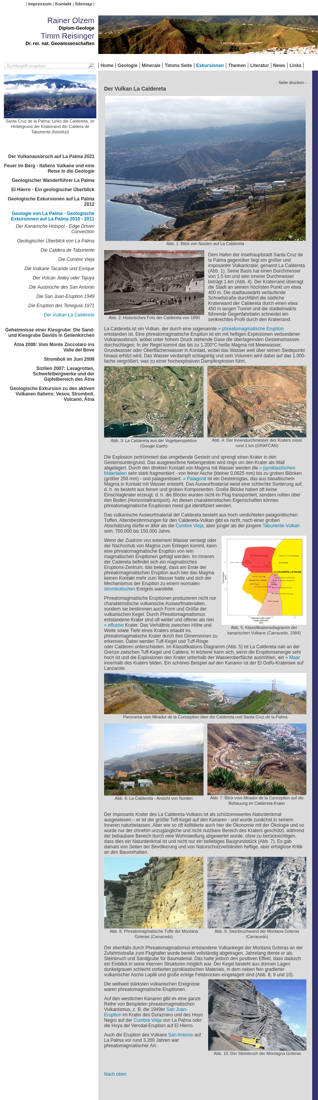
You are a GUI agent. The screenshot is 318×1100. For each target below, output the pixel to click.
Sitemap (83, 4)
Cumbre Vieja (189, 525)
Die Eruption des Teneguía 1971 (61, 305)
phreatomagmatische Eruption (253, 328)
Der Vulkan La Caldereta (69, 315)
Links (295, 65)
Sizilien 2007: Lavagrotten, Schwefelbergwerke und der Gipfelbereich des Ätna (63, 374)
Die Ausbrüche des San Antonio (61, 287)
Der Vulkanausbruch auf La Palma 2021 (51, 156)
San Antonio (180, 1035)
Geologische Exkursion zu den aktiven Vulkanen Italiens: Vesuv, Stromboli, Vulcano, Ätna (52, 394)
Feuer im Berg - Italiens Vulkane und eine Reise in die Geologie (49, 168)
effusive (116, 625)
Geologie (127, 65)
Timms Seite (178, 65)
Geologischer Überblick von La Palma (55, 241)
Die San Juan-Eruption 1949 (65, 296)
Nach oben (115, 1074)
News (279, 65)
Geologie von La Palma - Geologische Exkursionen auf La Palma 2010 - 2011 (52, 216)
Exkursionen (210, 65)
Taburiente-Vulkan (280, 525)
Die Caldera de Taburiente (67, 250)
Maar (294, 657)
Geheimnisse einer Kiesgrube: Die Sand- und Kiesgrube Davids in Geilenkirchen (49, 332)
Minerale (151, 65)
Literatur (259, 65)
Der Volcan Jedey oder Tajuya (63, 278)
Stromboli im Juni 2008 (69, 359)
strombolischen (119, 589)
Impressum (40, 4)
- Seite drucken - (291, 82)
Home (107, 65)
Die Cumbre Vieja (76, 259)
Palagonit (196, 478)
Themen (237, 65)
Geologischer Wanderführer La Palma (53, 180)
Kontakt (63, 4)
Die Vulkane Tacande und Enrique (59, 268)
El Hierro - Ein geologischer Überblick (53, 189)
